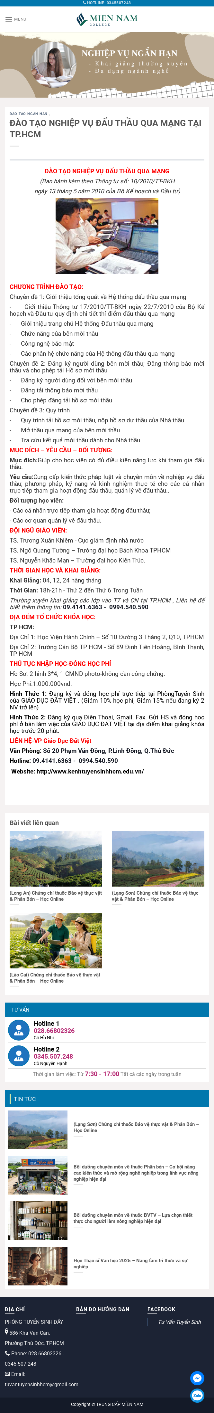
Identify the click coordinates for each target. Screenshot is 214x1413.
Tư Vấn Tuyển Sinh (179, 1322)
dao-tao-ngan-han (29, 114)
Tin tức (25, 1099)
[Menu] (15, 19)
